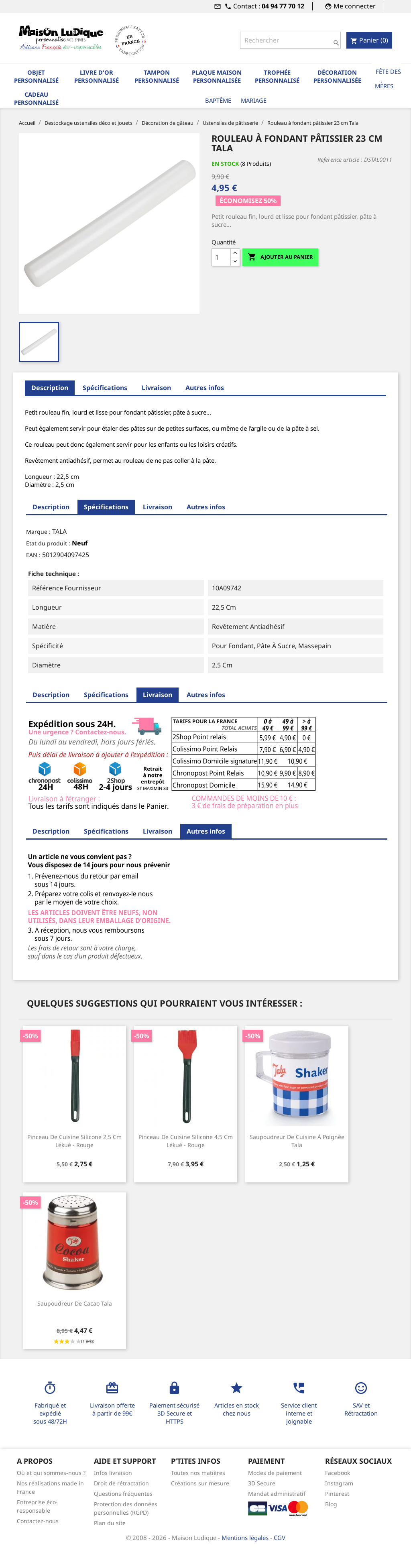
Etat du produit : (48, 543)
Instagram (339, 1483)
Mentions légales (246, 1538)
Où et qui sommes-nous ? (51, 1473)
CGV (279, 1538)
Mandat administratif (276, 1493)
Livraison (156, 387)
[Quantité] (221, 257)
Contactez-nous (38, 1521)
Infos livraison (113, 1473)
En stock (225, 163)
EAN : (33, 555)
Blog (331, 1504)
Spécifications (105, 387)
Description (49, 387)
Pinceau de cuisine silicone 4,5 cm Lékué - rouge (185, 1141)
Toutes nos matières (198, 1473)
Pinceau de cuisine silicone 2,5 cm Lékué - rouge (74, 1141)
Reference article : (339, 159)
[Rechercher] (290, 40)
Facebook (337, 1473)
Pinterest (337, 1493)
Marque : (38, 531)
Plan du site (110, 1523)
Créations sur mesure (200, 1483)
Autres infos (204, 387)
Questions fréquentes (123, 1493)
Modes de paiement (275, 1473)
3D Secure (261, 1483)
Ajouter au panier (280, 257)
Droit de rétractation (121, 1483)
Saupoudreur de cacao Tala (74, 1303)
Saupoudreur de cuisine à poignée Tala (297, 1141)
